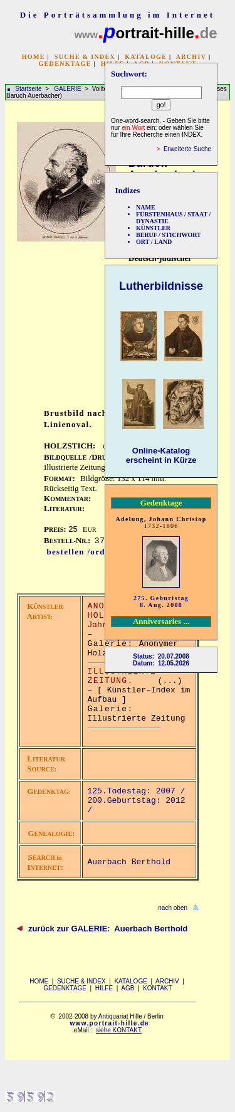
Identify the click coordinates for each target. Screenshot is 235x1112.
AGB (127, 988)
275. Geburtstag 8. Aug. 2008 (161, 601)
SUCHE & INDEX (85, 56)
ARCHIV (191, 56)
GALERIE (68, 88)
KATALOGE (146, 56)
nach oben (172, 907)
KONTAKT (157, 988)
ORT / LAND (154, 241)
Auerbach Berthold (129, 862)
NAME (145, 207)
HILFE (104, 988)
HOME (33, 56)
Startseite (28, 88)
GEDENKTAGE (64, 63)
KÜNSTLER (153, 228)
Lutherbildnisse (161, 286)
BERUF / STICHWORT (168, 234)
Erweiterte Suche (187, 149)
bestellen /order (80, 551)
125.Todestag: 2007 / (136, 791)
